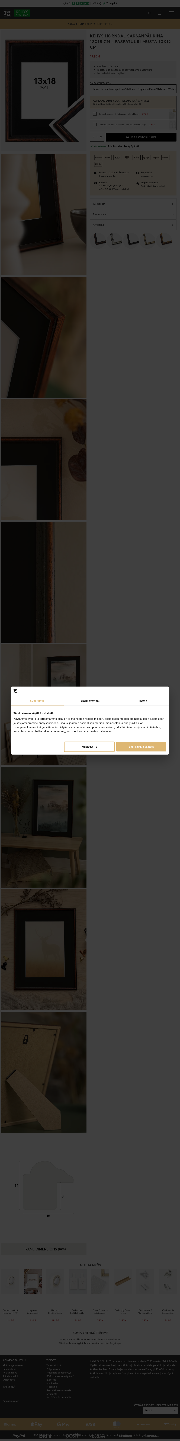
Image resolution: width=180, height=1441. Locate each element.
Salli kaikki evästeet (141, 746)
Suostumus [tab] (37, 700)
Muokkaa (89, 746)
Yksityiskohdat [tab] (90, 700)
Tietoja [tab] (143, 700)
